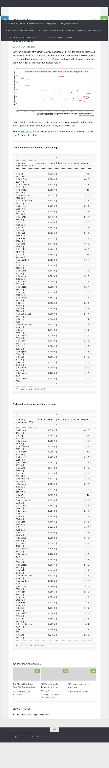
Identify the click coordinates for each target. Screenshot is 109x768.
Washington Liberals (31, 9)
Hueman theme (37, 762)
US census (26, 157)
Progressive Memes (69, 23)
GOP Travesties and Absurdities (20, 30)
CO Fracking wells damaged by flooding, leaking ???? (51, 712)
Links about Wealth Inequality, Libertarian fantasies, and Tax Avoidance (69, 30)
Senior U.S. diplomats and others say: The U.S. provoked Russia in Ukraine (39, 37)
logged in (28, 740)
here (15, 160)
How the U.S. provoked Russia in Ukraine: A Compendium (31, 23)
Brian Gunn (49, 723)
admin (18, 72)
